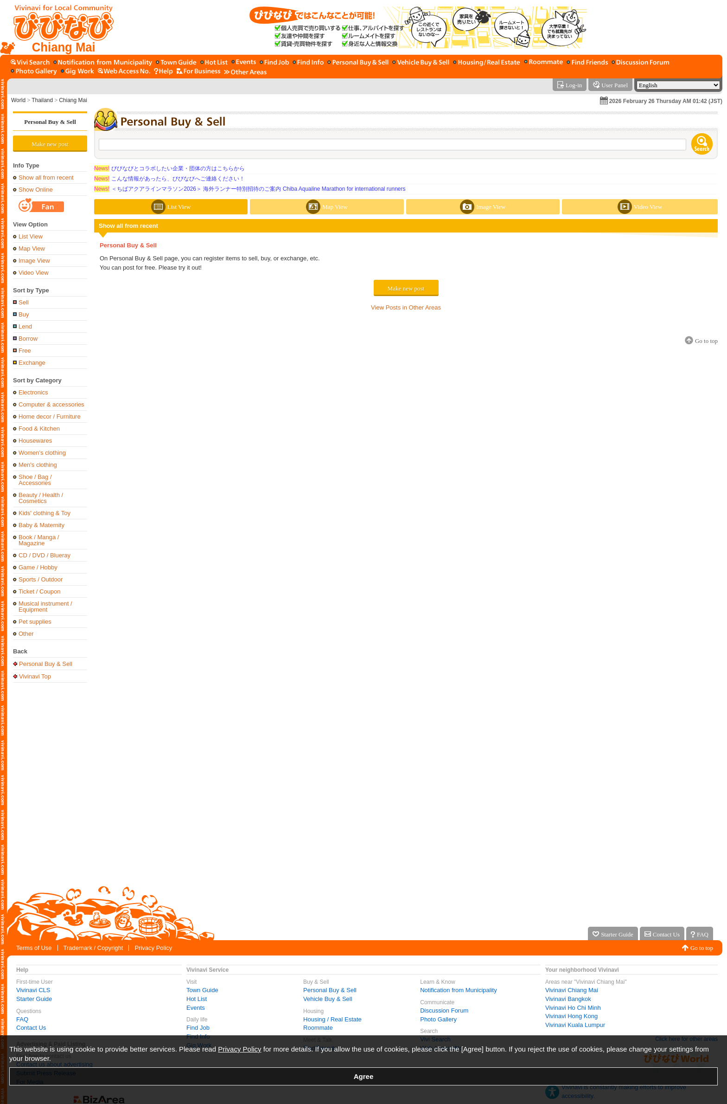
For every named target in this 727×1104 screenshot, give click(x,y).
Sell (24, 302)
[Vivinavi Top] (59, 27)
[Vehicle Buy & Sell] (420, 62)
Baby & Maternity (41, 525)
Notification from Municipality (458, 990)
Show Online (36, 190)
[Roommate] (543, 62)
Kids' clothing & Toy (44, 513)
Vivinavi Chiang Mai (571, 990)
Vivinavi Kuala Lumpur (575, 1024)
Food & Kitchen (39, 429)
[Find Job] (274, 62)
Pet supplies (35, 622)
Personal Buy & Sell (50, 121)
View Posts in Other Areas (406, 307)
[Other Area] (245, 71)
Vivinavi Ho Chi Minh (573, 1007)
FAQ (22, 1019)
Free (25, 351)
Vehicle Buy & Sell (327, 998)
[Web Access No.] (124, 71)
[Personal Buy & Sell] (358, 62)
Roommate (318, 1027)
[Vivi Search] (30, 62)
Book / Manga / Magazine (39, 540)
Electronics (33, 392)
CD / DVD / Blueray (44, 555)
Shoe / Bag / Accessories (35, 480)
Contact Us (31, 1027)
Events (195, 1007)
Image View (34, 261)
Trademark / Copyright (93, 947)
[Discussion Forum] (640, 62)
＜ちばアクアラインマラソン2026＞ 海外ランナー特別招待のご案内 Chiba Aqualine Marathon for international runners (250, 189)
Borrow (28, 339)
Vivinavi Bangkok (568, 998)
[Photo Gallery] (34, 71)
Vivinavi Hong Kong (571, 1016)
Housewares (35, 441)
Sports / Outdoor (41, 579)
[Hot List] (214, 62)
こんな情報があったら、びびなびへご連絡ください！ (169, 178)
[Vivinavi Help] (163, 71)
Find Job (198, 1027)
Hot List (196, 998)
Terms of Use (34, 947)
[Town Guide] (176, 62)
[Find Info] (308, 62)
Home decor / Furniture (50, 416)
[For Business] (198, 71)
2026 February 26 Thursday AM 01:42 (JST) (665, 101)
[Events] (243, 62)
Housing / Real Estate (332, 1019)
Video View (34, 273)
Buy (24, 314)
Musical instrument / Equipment (45, 606)
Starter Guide (34, 998)
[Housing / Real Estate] (486, 62)
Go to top (701, 948)
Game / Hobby (38, 567)
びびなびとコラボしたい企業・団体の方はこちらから (169, 168)
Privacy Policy (153, 947)
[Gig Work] (77, 71)
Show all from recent (46, 177)
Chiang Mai (73, 100)
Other (26, 634)
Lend (25, 326)
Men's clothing (38, 465)
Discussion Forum (444, 1010)
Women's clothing (42, 453)
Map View (32, 248)
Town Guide (202, 990)
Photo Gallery (438, 1019)
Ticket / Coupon (40, 591)
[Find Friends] (587, 62)
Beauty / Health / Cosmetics (41, 498)
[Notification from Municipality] (102, 62)
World (18, 100)
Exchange (32, 363)
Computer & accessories (51, 404)
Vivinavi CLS (33, 990)
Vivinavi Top (35, 676)
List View (31, 236)
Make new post (50, 144)
